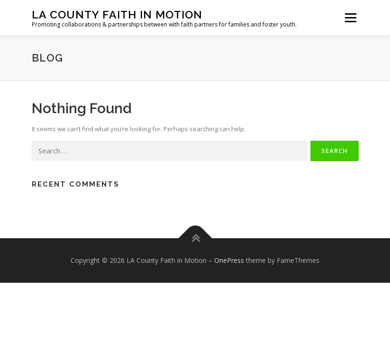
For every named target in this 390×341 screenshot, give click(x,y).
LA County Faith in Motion (117, 14)
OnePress (229, 260)
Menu (350, 17)
